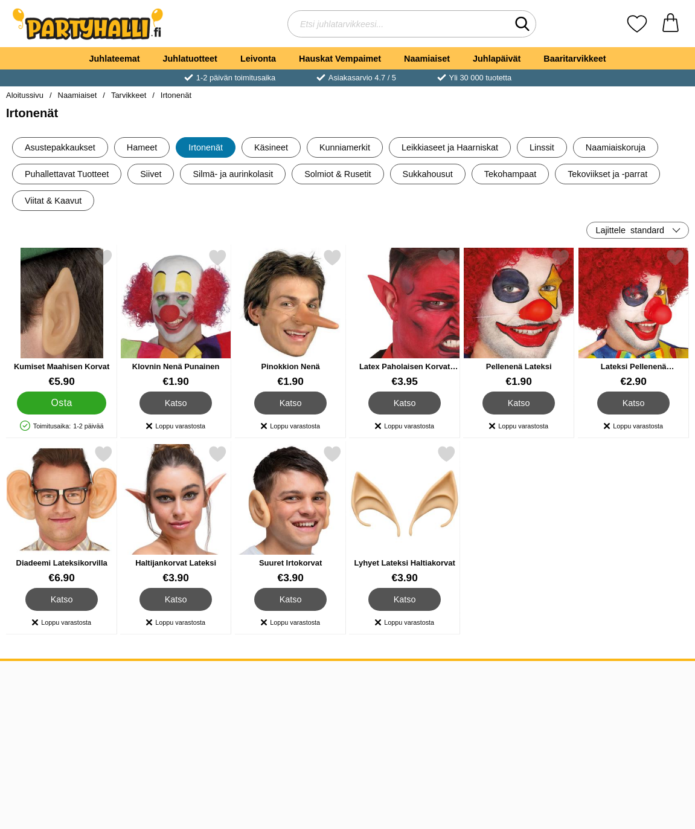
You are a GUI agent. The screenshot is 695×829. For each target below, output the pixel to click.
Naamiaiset (427, 58)
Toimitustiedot (38, 727)
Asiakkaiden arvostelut (56, 742)
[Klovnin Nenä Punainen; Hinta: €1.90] (175, 318)
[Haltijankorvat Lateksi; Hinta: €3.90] (175, 514)
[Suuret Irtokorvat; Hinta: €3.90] (290, 514)
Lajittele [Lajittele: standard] (629, 230)
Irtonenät (176, 95)
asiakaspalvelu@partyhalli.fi (205, 698)
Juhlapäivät (496, 58)
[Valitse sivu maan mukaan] (632, 686)
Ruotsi (307, 713)
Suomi (307, 727)
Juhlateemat (114, 58)
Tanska (308, 698)
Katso (176, 403)
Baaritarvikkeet (574, 58)
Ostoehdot (31, 713)
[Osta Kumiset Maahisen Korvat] (61, 403)
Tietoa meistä (37, 698)
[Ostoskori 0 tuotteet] (670, 24)
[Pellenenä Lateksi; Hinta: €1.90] (518, 318)
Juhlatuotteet (190, 58)
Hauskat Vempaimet (340, 58)
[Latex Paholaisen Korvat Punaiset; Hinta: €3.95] (404, 318)
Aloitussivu (24, 95)
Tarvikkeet (128, 95)
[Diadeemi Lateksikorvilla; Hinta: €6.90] (61, 514)
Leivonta (258, 58)
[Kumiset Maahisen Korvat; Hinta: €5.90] (61, 318)
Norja (304, 742)
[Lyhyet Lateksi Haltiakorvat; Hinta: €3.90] (404, 514)
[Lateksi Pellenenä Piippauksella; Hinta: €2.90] (633, 318)
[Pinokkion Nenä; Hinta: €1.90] (290, 318)
